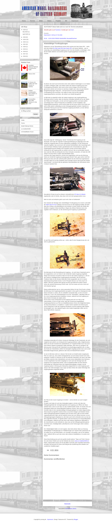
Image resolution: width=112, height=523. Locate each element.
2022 (24, 42)
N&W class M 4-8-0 (51, 204)
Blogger (76, 519)
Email (72, 30)
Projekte (58, 21)
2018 (24, 51)
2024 (24, 37)
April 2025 (26, 34)
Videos (49, 21)
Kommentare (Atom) (70, 508)
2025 (24, 29)
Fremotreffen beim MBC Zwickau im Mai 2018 (32, 101)
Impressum (74, 21)
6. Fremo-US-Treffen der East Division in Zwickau (32, 84)
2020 (24, 46)
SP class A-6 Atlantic (79, 194)
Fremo (23, 123)
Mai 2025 (25, 31)
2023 (24, 39)
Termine (32, 21)
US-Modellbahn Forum (27, 131)
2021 (24, 44)
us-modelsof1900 (26, 129)
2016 (24, 56)
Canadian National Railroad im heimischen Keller (33, 67)
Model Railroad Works (27, 126)
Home (24, 21)
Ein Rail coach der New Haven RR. (62, 48)
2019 (24, 49)
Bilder (41, 21)
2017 (24, 53)
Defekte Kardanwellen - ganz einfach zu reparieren (32, 93)
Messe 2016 (31, 73)
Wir (66, 21)
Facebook (58, 30)
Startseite (67, 504)
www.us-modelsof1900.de (82, 441)
